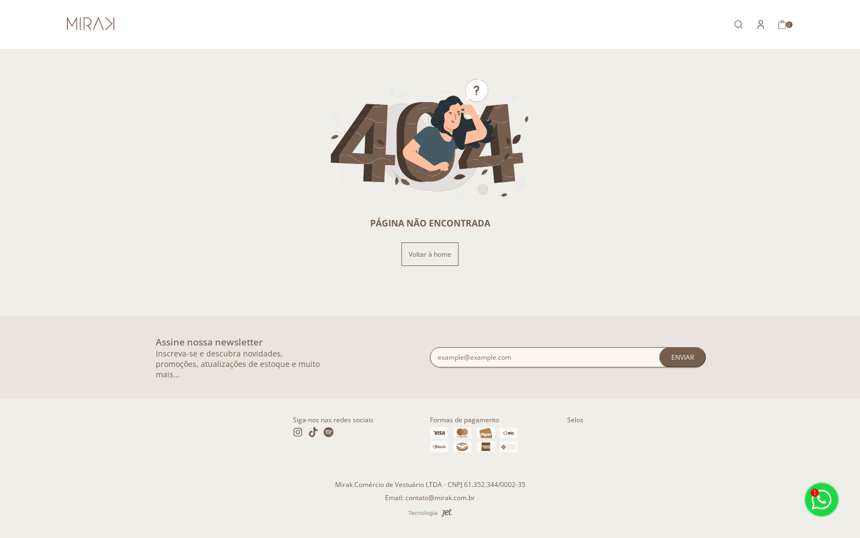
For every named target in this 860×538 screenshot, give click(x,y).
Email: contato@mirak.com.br (430, 497)
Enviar (682, 357)
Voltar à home (430, 254)
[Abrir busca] (739, 24)
